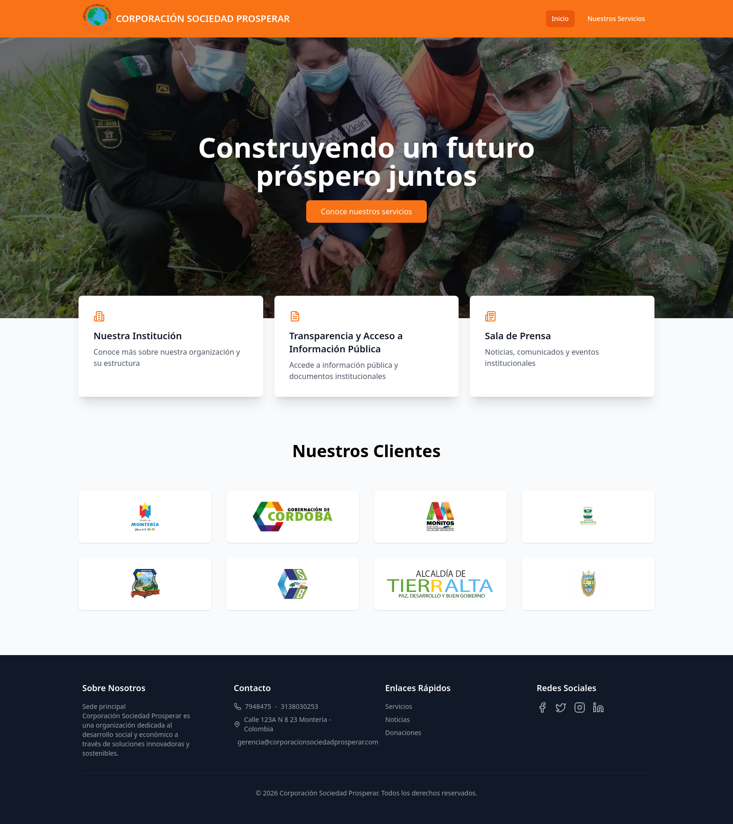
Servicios (398, 706)
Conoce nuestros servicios (366, 211)
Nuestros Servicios (616, 18)
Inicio (560, 18)
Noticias (397, 719)
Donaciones (403, 732)
